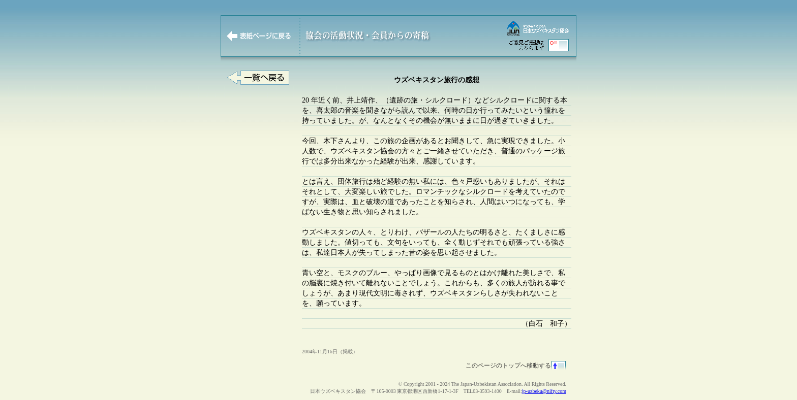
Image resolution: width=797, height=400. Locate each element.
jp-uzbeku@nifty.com (544, 391)
